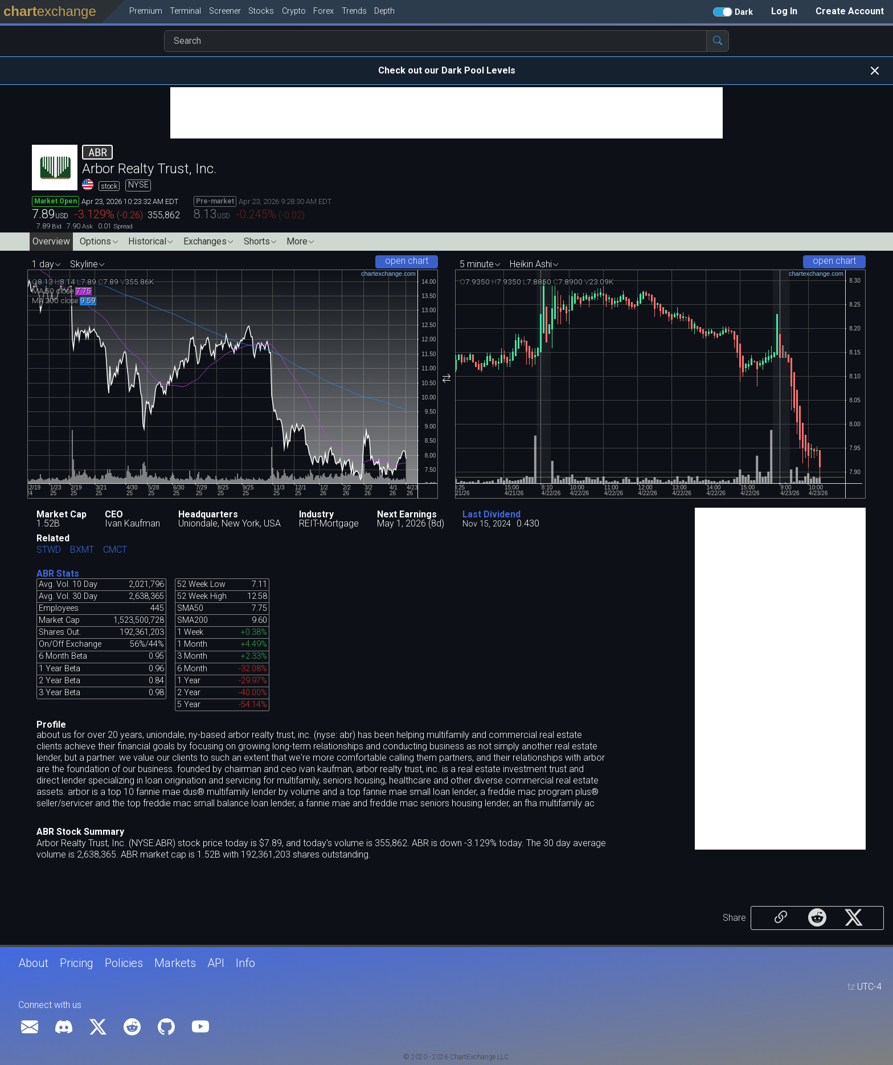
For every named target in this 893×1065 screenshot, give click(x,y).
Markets (175, 963)
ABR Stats (57, 573)
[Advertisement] (446, 112)
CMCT (115, 550)
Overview (51, 241)
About (33, 963)
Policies (124, 963)
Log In (784, 11)
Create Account (850, 11)
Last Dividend (491, 514)
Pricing (76, 963)
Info (245, 963)
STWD (48, 550)
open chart (406, 260)
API (215, 963)
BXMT (82, 550)
